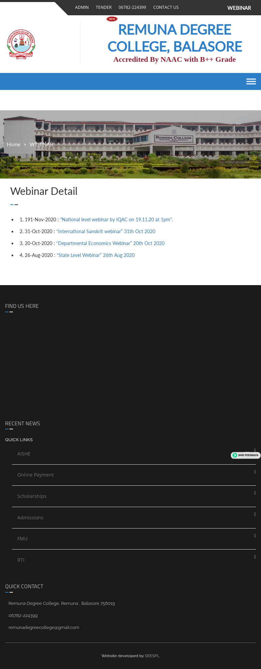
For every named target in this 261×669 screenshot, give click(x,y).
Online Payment (35, 474)
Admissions (30, 517)
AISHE (24, 453)
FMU (22, 538)
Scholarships (32, 496)
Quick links (19, 439)
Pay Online (122, 18)
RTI (20, 560)
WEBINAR (239, 8)
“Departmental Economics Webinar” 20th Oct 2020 (110, 243)
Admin (81, 7)
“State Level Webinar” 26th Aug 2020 (96, 255)
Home (13, 144)
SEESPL (152, 655)
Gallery (84, 19)
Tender (102, 7)
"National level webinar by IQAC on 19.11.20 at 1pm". (116, 219)
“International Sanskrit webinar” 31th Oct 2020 (105, 231)
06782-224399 (131, 7)
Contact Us (165, 7)
